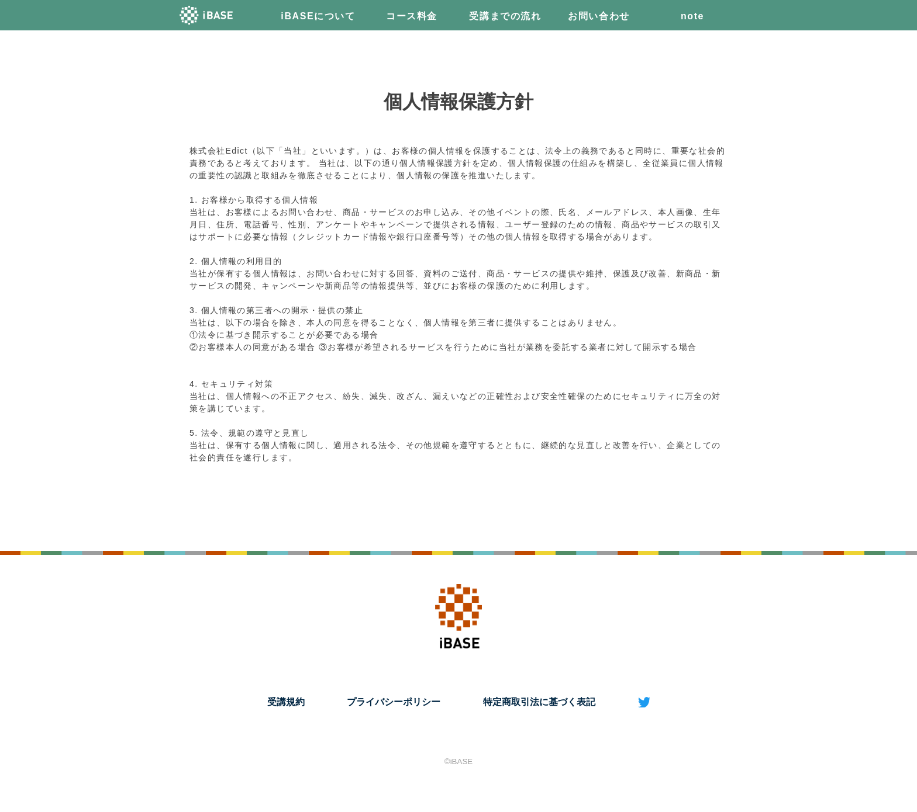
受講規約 (286, 702)
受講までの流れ (505, 16)
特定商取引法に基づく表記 (539, 702)
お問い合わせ (599, 16)
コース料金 (411, 16)
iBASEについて (318, 16)
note (692, 16)
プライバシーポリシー (393, 702)
